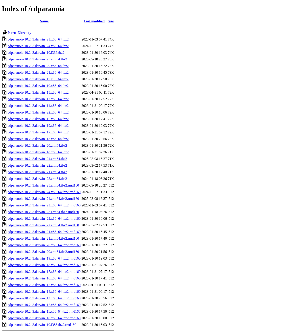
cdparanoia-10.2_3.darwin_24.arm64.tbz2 (37, 159)
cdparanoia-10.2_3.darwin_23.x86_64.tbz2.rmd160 (44, 205)
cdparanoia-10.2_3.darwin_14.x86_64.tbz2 (38, 106)
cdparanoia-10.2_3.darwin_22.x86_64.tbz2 (38, 112)
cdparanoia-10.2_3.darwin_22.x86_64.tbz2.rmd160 (44, 218)
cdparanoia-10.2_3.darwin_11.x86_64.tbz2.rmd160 (44, 311)
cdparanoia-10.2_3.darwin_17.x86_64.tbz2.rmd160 (44, 271)
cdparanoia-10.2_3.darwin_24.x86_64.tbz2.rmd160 (44, 192)
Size (111, 21)
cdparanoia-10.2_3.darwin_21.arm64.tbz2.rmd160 (43, 238)
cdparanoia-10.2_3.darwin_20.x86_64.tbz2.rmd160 (44, 245)
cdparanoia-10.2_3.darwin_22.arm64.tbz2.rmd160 (43, 225)
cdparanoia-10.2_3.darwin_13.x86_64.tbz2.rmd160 (44, 298)
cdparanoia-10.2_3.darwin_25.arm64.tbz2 (37, 59)
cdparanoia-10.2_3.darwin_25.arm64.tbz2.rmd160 (43, 185)
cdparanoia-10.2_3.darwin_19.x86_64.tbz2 (38, 125)
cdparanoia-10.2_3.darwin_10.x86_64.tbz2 (38, 86)
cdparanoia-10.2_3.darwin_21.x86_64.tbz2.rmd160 (44, 232)
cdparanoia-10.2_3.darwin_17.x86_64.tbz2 (38, 132)
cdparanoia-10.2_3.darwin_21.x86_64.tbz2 (38, 72)
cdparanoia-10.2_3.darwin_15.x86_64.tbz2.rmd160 (44, 285)
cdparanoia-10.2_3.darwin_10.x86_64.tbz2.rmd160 (44, 318)
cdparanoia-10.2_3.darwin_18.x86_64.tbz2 (38, 152)
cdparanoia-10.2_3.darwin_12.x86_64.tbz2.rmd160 (44, 305)
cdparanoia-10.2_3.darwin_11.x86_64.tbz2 (38, 79)
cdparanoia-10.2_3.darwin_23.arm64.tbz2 (37, 179)
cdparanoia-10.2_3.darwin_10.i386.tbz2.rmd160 (42, 325)
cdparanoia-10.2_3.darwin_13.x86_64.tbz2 (38, 139)
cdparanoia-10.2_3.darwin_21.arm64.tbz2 (37, 172)
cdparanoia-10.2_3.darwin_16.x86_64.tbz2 (38, 119)
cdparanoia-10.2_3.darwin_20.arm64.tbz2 (37, 145)
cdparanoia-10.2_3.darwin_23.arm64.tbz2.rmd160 (43, 212)
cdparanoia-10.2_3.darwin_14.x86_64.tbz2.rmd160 (44, 291)
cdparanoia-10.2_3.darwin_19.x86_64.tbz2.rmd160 (44, 258)
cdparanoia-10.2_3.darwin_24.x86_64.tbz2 (38, 46)
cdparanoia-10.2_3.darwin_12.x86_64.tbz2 (38, 99)
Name (44, 21)
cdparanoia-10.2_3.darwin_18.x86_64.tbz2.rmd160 (44, 265)
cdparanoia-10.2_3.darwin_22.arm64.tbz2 (37, 165)
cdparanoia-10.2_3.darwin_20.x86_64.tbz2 (38, 66)
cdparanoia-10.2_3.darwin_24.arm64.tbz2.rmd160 (43, 198)
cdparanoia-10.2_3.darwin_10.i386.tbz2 (36, 52)
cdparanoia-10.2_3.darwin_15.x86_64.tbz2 (38, 92)
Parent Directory (19, 33)
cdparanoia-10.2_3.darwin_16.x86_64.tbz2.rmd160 (44, 278)
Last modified (94, 21)
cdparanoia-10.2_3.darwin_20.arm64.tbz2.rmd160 (43, 252)
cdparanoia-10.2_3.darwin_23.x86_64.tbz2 (38, 39)
